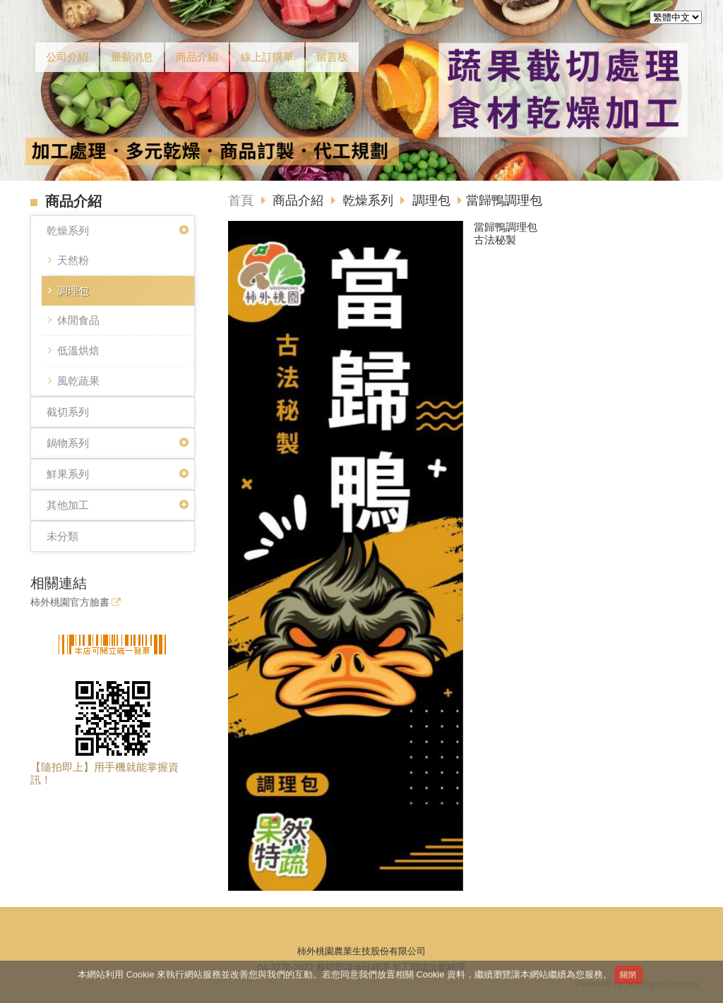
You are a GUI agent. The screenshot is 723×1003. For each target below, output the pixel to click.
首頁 (240, 200)
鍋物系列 (68, 443)
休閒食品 (78, 320)
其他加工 (68, 505)
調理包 (73, 290)
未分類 (62, 536)
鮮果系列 (68, 474)
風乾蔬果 (78, 381)
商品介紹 (300, 200)
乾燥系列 (68, 230)
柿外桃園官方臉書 (69, 602)
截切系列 (68, 412)
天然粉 (73, 260)
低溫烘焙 (78, 350)
